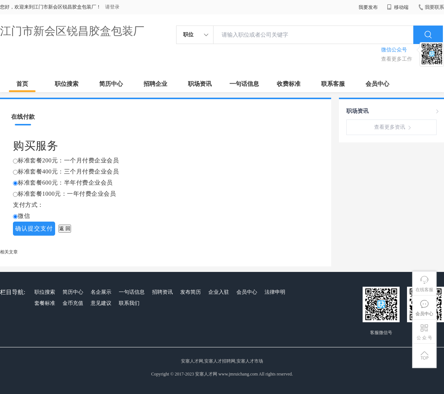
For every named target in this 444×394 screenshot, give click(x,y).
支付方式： (28, 205)
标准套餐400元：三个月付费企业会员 (68, 171)
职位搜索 (66, 84)
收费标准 (288, 84)
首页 (22, 84)
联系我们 (129, 303)
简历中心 (111, 84)
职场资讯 (200, 84)
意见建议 (101, 303)
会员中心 (377, 84)
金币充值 (73, 303)
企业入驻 (218, 292)
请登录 (112, 7)
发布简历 (190, 292)
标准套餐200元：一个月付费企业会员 (68, 160)
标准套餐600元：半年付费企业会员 (65, 182)
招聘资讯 (162, 292)
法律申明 (275, 292)
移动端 (397, 7)
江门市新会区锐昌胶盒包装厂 (72, 31)
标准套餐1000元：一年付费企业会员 (67, 194)
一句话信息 (244, 84)
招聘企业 (155, 84)
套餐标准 (44, 303)
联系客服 (333, 84)
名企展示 (101, 292)
